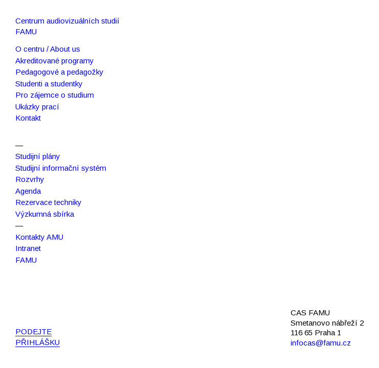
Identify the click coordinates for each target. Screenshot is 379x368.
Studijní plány (37, 156)
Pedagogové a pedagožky (59, 71)
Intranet (28, 248)
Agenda (28, 191)
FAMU (26, 260)
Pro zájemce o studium (54, 94)
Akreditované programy (54, 60)
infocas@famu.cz (321, 342)
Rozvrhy (29, 179)
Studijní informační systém (60, 168)
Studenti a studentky (49, 83)
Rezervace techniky (48, 202)
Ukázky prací (37, 106)
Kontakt (28, 117)
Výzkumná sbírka (44, 214)
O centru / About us (47, 48)
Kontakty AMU (39, 237)
